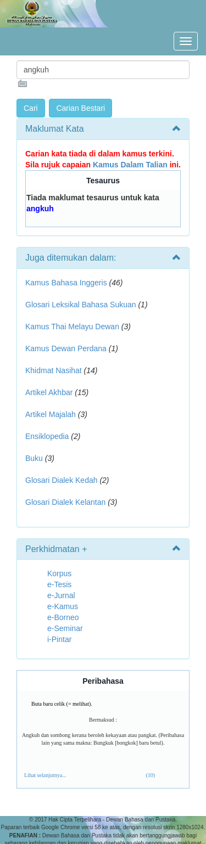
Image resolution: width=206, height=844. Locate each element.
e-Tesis (59, 584)
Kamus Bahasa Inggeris (66, 282)
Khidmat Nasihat (53, 370)
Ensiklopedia (47, 436)
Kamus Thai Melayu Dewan (72, 326)
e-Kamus (62, 606)
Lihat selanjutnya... (45, 775)
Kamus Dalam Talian (130, 164)
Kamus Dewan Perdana (66, 348)
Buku (34, 458)
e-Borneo (63, 617)
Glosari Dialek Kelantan (65, 502)
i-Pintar (59, 639)
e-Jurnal (61, 595)
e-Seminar (65, 628)
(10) (150, 775)
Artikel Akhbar (49, 392)
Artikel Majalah (50, 414)
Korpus (59, 573)
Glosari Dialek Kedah (61, 480)
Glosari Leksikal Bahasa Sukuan (80, 304)
